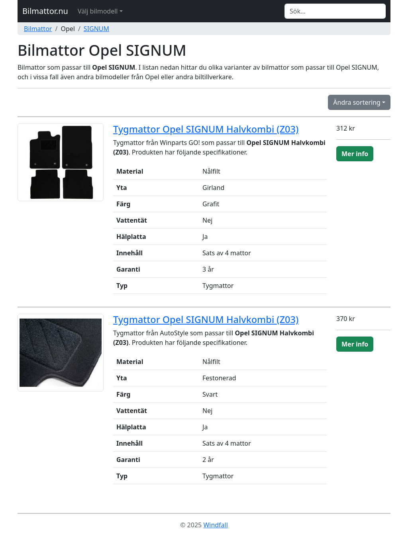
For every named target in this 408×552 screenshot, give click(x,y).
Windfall (215, 525)
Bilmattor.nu (45, 11)
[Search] (335, 11)
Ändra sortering (357, 102)
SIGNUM (96, 28)
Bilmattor (38, 28)
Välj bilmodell (98, 11)
